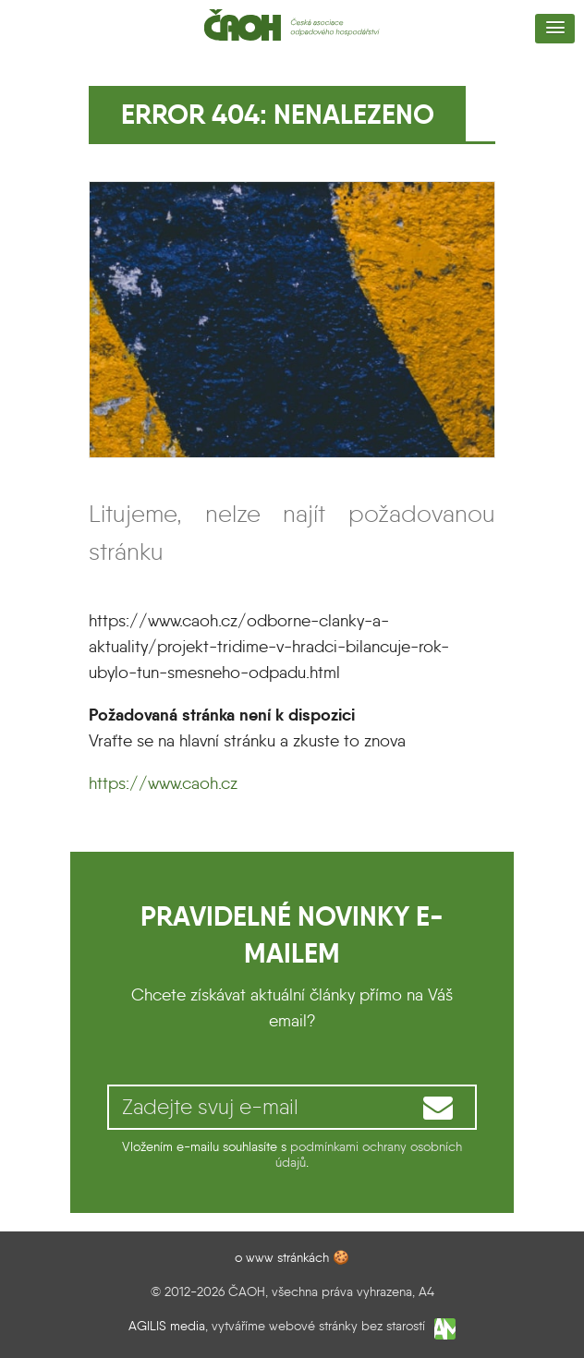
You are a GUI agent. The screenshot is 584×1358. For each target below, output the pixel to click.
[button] (555, 28)
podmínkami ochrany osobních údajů (368, 1154)
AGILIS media (166, 1326)
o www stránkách (282, 1257)
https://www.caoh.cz (163, 783)
